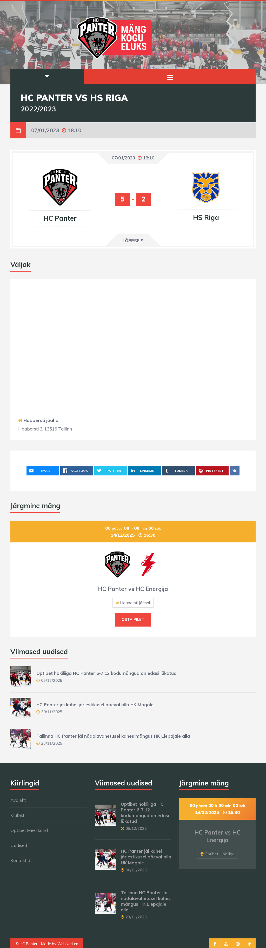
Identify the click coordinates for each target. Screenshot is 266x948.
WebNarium (67, 944)
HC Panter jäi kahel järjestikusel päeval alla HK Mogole (95, 704)
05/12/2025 (51, 680)
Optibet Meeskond (29, 830)
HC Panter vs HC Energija (133, 589)
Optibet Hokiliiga (220, 853)
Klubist (17, 815)
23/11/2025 (51, 743)
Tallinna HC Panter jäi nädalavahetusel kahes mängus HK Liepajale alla (113, 736)
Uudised (18, 845)
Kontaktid (20, 860)
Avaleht (18, 800)
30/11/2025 (51, 711)
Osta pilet (133, 619)
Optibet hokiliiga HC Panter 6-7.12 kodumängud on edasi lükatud (106, 673)
